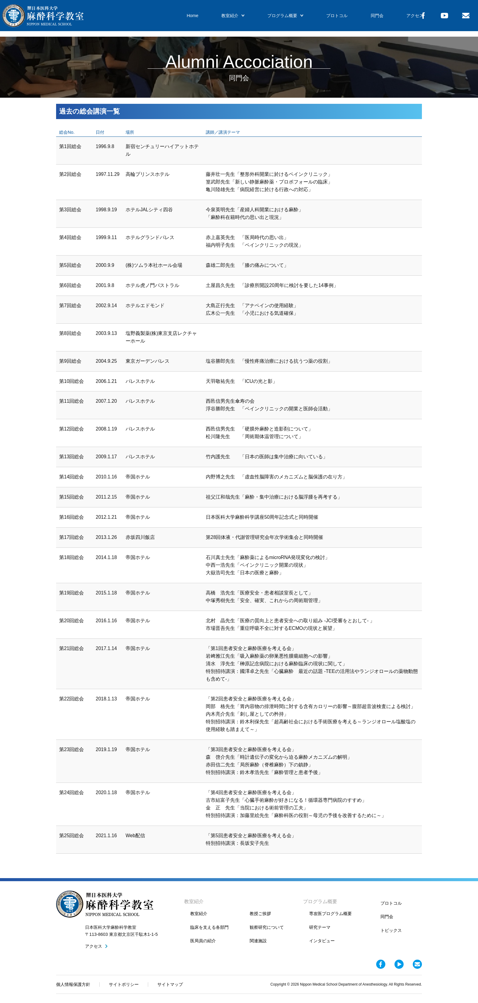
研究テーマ (319, 927)
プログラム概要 (274, 18)
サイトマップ (170, 984)
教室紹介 (223, 18)
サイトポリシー (124, 984)
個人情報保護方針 (73, 984)
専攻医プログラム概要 (330, 913)
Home (185, 18)
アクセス (397, 18)
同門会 (361, 18)
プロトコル (323, 18)
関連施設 (258, 940)
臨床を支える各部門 (209, 927)
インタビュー (322, 940)
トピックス (391, 930)
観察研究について (267, 927)
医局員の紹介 (203, 940)
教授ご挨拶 (260, 913)
